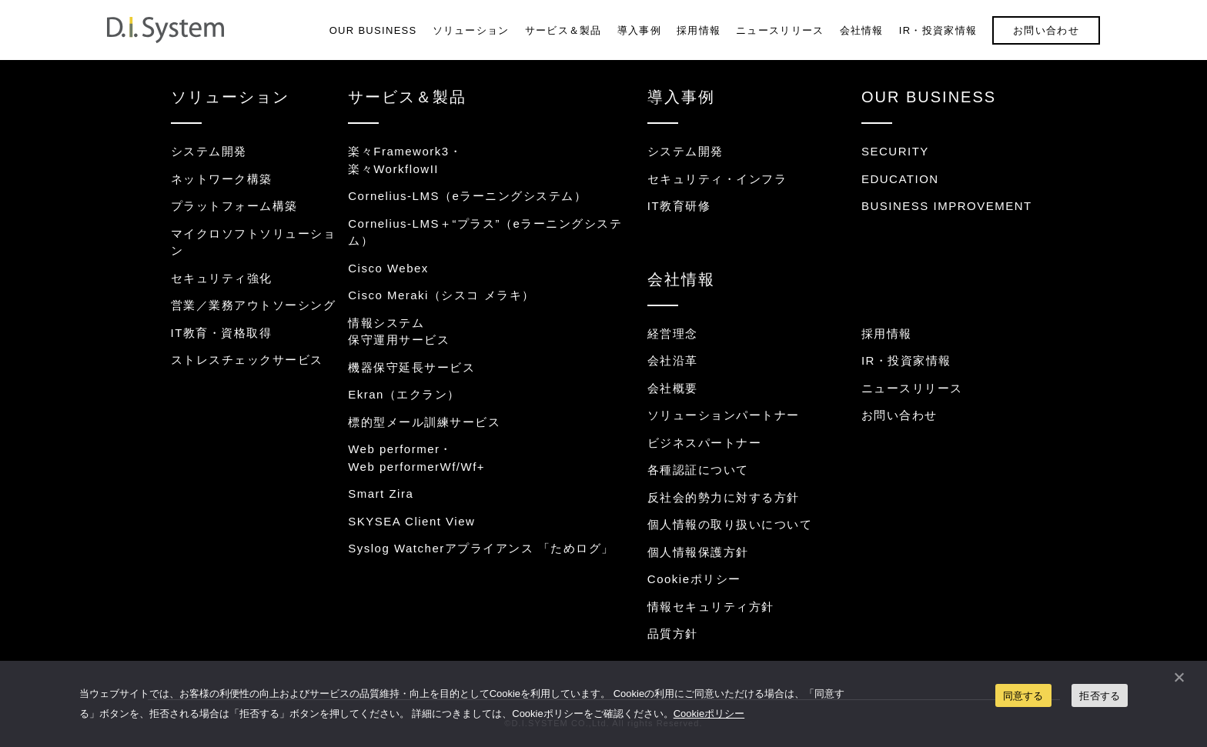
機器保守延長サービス (411, 367)
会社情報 (862, 30)
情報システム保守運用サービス (399, 331)
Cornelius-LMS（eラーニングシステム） (467, 195)
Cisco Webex (388, 268)
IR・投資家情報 (938, 30)
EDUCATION (900, 178)
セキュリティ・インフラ (717, 178)
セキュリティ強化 (221, 278)
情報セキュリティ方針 (710, 606)
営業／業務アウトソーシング (253, 305)
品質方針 (672, 633)
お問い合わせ (1046, 30)
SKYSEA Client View (411, 521)
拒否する (1099, 696)
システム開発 (209, 151)
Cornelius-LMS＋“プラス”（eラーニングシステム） (485, 232)
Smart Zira (380, 493)
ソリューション (471, 30)
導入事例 (639, 30)
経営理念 (672, 333)
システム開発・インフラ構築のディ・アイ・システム (165, 30)
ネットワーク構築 (221, 178)
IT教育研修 (678, 205)
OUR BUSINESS (373, 30)
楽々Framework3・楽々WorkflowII (405, 160)
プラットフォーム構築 (234, 205)
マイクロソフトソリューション (253, 242)
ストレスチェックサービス (247, 359)
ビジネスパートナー (704, 442)
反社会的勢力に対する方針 (723, 497)
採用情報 (699, 30)
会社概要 (672, 388)
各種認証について (698, 469)
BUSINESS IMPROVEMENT (946, 205)
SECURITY (895, 151)
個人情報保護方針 (698, 552)
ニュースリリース (780, 30)
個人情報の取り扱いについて (730, 524)
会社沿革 (672, 360)
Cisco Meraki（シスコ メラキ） (441, 295)
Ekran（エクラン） (404, 394)
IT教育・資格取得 (221, 332)
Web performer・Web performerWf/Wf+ (416, 457)
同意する (1023, 696)
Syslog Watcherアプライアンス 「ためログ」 (481, 548)
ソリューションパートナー (723, 415)
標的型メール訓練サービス (424, 422)
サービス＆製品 (563, 30)
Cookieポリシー (694, 578)
